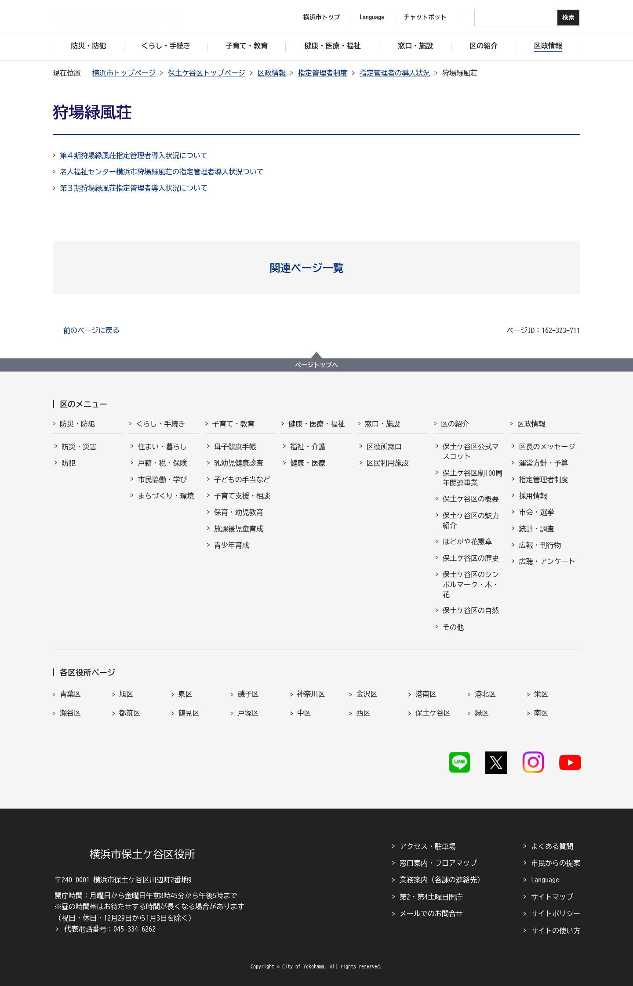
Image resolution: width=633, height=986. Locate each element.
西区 (363, 712)
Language (545, 879)
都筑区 (129, 712)
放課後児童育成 (238, 528)
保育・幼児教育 (238, 512)
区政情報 (272, 72)
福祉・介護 (307, 446)
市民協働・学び (162, 479)
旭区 (126, 693)
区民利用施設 (388, 462)
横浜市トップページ (124, 72)
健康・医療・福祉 (316, 423)
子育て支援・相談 (242, 495)
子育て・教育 (233, 423)
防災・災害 (79, 446)
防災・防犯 (77, 423)
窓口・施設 (382, 423)
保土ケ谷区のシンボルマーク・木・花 (471, 584)
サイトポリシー (555, 913)
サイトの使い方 (555, 930)
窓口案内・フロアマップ (438, 863)
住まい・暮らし (162, 446)
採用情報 (533, 495)
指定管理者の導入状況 (395, 72)
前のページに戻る (91, 330)
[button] (317, 267)
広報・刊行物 (540, 545)
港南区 (426, 693)
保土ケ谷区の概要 (471, 498)
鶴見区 (189, 712)
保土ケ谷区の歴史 (471, 558)
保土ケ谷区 (433, 712)
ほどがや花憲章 (467, 541)
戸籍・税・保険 (162, 462)
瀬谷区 (70, 712)
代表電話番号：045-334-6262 (110, 928)
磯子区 (248, 693)
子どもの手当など (242, 479)
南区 (541, 712)
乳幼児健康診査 (238, 462)
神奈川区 (311, 693)
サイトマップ (552, 896)
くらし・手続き (160, 423)
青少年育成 (231, 545)
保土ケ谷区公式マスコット (471, 451)
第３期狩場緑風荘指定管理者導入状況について (133, 187)
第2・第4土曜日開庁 (431, 896)
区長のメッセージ (547, 446)
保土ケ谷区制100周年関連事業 (472, 478)
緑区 (482, 712)
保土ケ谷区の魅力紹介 (471, 520)
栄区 (541, 693)
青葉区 (70, 693)
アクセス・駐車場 (428, 846)
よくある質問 (552, 846)
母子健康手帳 (235, 446)
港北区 (485, 693)
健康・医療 (307, 462)
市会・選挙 (536, 512)
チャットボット (425, 17)
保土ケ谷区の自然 (471, 610)
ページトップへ (316, 365)
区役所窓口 (384, 446)
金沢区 (366, 693)
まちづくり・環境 (166, 495)
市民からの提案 (555, 863)
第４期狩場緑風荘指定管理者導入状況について (133, 155)
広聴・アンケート (547, 561)
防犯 (69, 462)
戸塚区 (248, 712)
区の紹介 (455, 423)
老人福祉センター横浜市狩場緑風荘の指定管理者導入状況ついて (162, 171)
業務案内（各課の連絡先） (442, 879)
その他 (453, 627)
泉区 (185, 693)
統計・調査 (536, 528)
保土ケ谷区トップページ (206, 72)
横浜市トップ (321, 17)
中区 (304, 712)
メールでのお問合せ (431, 913)
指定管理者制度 (322, 72)
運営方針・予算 (543, 462)
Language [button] (372, 17)
